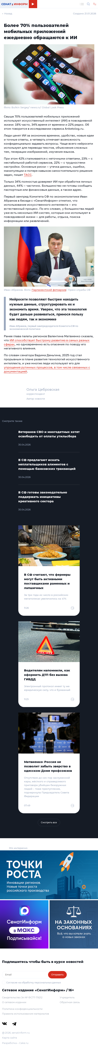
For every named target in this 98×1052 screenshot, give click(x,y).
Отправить (57, 974)
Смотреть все (49, 822)
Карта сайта (9, 1037)
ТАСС (28, 175)
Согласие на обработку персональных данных (33, 982)
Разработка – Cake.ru (15, 1042)
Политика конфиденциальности (22, 1008)
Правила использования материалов (25, 1013)
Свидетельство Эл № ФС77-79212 (22, 997)
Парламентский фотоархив (49, 289)
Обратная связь (70, 1002)
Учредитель (67, 997)
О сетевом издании (14, 1002)
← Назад (7, 13)
